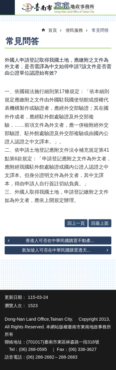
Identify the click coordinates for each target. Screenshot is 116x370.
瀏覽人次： (15, 305)
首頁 (52, 30)
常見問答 (100, 30)
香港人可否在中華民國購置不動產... (60, 240)
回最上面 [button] (100, 223)
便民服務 (74, 30)
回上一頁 (76, 223)
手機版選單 (7, 7)
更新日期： (15, 297)
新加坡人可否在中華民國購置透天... (56, 250)
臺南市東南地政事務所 (58, 7)
